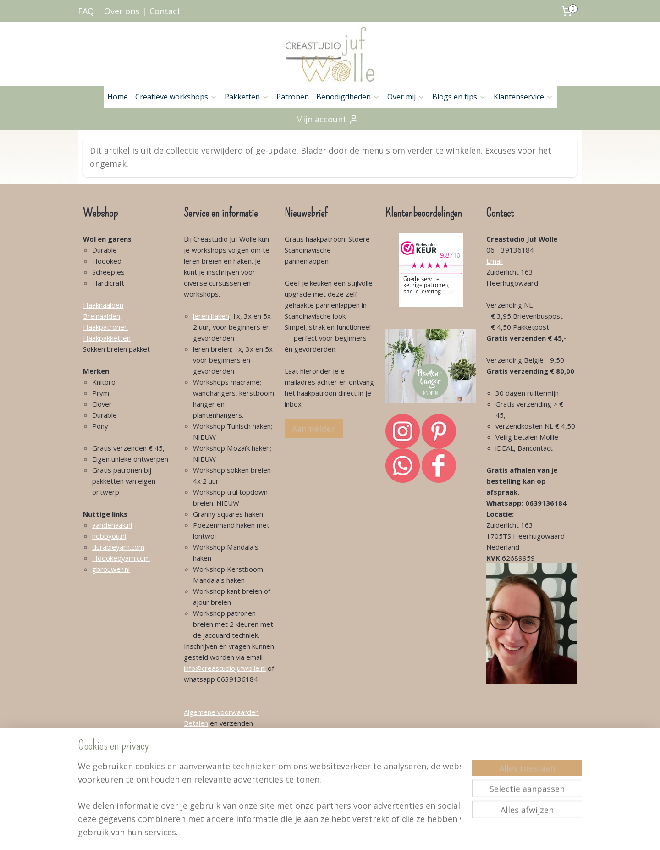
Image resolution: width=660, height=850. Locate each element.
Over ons (121, 11)
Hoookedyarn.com (121, 558)
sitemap (303, 833)
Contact (165, 11)
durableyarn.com (118, 547)
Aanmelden (314, 428)
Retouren (199, 778)
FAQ (86, 11)
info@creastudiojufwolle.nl (225, 668)
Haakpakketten (107, 337)
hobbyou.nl (109, 536)
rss (322, 833)
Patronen (292, 97)
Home (117, 97)
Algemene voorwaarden (221, 712)
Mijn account (327, 119)
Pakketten (247, 97)
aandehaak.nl (112, 525)
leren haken (211, 315)
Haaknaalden (103, 304)
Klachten (197, 767)
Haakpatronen (105, 326)
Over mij (406, 97)
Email (494, 260)
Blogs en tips (459, 97)
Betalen (196, 723)
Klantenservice (523, 97)
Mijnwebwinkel (437, 833)
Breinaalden (101, 315)
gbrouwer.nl (111, 569)
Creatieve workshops (176, 97)
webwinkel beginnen (357, 833)
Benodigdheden (348, 97)
